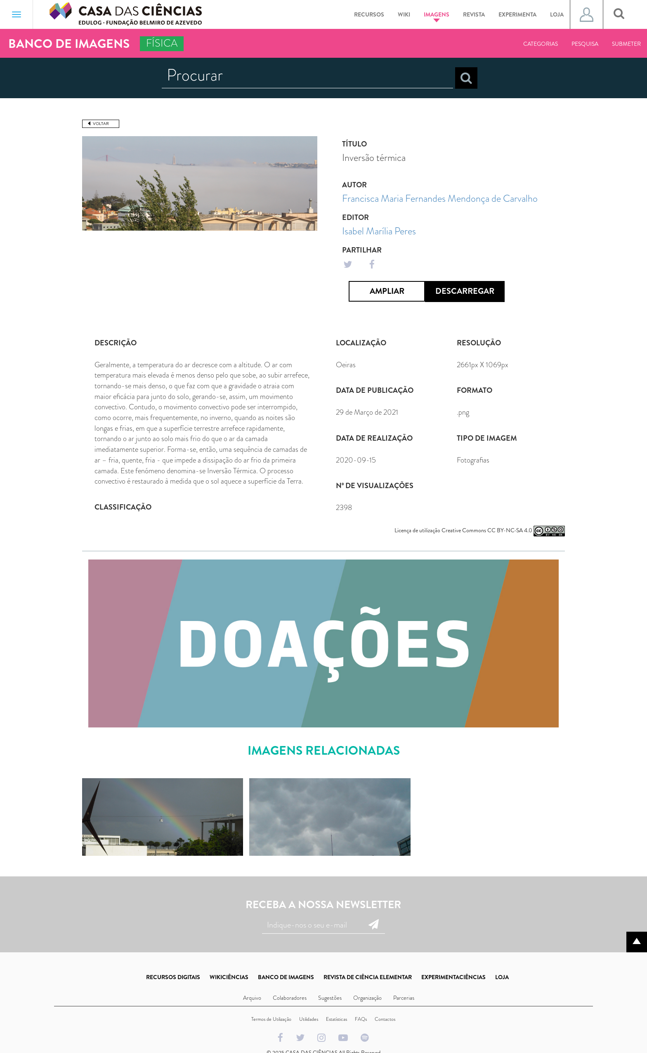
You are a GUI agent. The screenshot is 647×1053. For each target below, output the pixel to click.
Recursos (369, 14)
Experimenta (517, 14)
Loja (557, 14)
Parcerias (403, 998)
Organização (367, 998)
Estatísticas (336, 1019)
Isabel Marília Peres (379, 231)
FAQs (361, 1019)
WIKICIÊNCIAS (229, 977)
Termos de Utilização (271, 1019)
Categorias (540, 44)
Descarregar (464, 291)
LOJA (502, 977)
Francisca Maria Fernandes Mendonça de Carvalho (440, 198)
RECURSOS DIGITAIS (173, 977)
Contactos (385, 1019)
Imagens (436, 16)
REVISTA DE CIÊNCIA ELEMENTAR (368, 977)
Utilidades (308, 1019)
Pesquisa (584, 44)
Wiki (404, 14)
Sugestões (330, 998)
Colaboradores (290, 998)
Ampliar (387, 291)
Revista (474, 14)
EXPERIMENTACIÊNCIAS (453, 977)
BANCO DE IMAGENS (286, 977)
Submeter (626, 44)
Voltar (101, 123)
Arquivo (252, 998)
